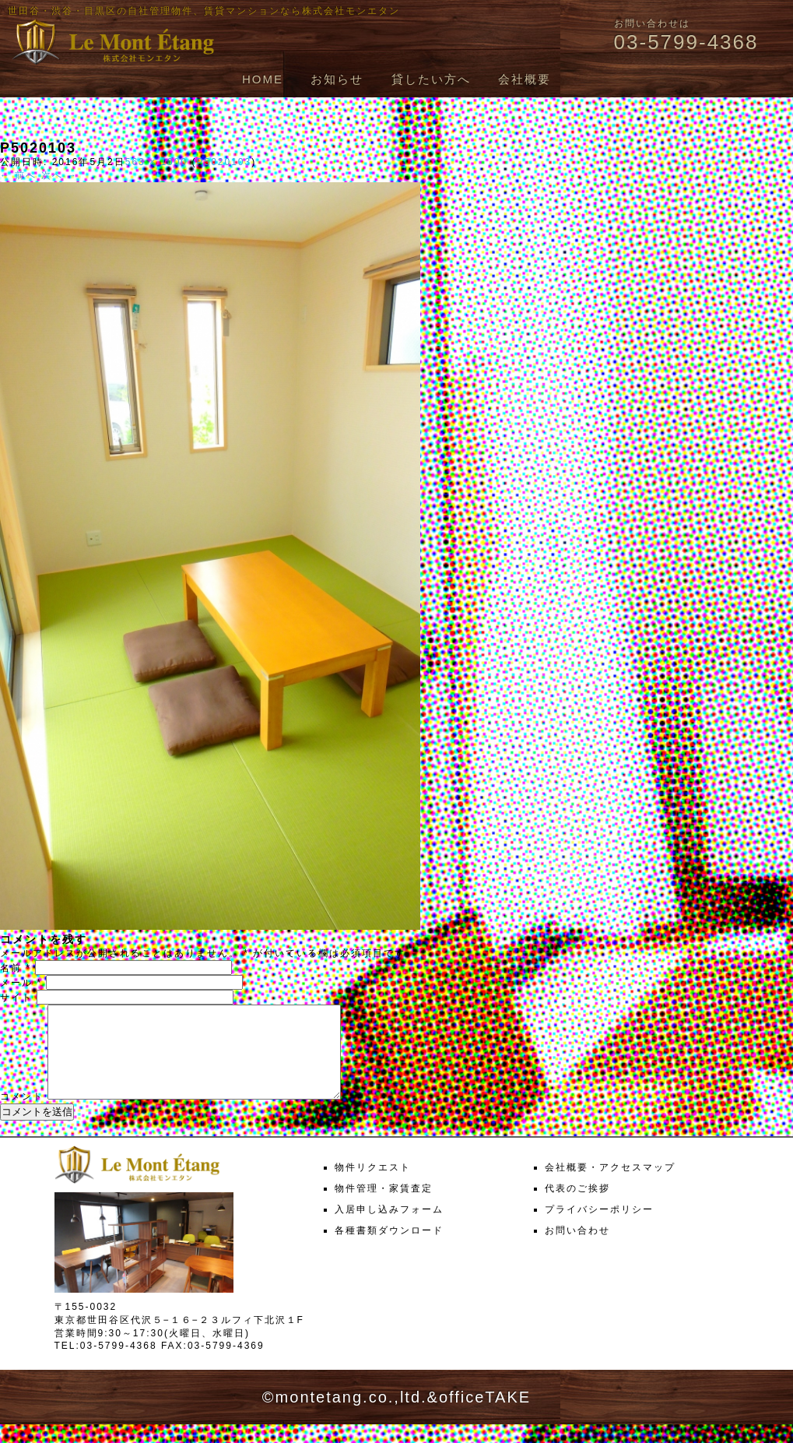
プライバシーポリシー (599, 1228)
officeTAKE (485, 1415)
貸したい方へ (431, 79)
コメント (22, 1115)
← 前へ (18, 175)
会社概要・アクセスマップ (610, 1186)
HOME (262, 79)
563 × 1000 (156, 162)
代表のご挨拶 (577, 1207)
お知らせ (337, 79)
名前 (15, 968)
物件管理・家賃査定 (384, 1207)
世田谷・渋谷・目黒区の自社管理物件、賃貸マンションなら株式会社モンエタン (204, 10)
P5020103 (223, 162)
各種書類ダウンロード (389, 1249)
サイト (16, 997)
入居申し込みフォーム (389, 1228)
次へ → (59, 175)
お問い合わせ (577, 1249)
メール (21, 982)
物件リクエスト (373, 1186)
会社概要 (524, 79)
